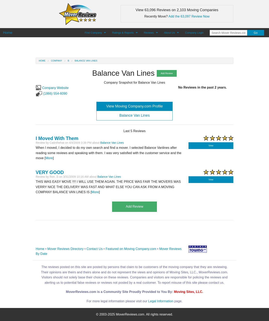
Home (42, 60)
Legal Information (160, 301)
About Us (169, 32)
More (49, 158)
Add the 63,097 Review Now (189, 16)
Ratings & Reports (123, 32)
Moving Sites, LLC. (188, 292)
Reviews (149, 32)
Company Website (52, 88)
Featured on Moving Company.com (131, 249)
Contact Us (95, 249)
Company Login (194, 32)
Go (256, 32)
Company (56, 60)
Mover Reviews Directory (65, 249)
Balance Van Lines (86, 60)
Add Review (167, 73)
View (210, 145)
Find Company (93, 32)
